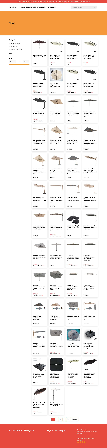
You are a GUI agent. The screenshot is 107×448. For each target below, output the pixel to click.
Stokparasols (41, 7)
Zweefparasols (31, 7)
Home (23, 7)
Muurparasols (51, 7)
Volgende (74, 419)
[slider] (9, 64)
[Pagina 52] (68, 419)
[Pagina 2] (56, 419)
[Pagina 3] (60, 419)
